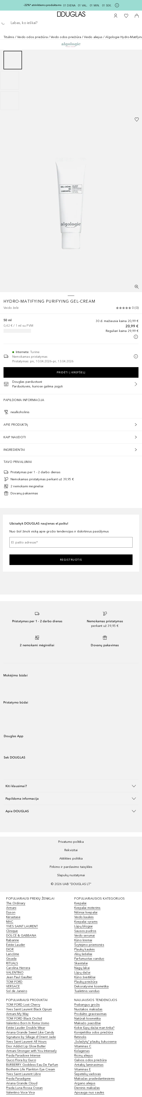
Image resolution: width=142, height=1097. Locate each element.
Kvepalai (80, 903)
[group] (71, 80)
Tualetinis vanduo (87, 991)
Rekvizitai (71, 850)
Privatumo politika (71, 842)
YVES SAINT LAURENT (22, 926)
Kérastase (13, 917)
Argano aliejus (84, 1083)
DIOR (10, 949)
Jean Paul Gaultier (19, 977)
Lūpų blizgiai (83, 926)
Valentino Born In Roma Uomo (27, 1023)
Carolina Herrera (18, 968)
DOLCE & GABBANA (21, 935)
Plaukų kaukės (84, 949)
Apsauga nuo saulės (89, 1092)
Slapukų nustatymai (71, 875)
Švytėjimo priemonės (89, 945)
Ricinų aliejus (83, 1055)
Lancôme (12, 954)
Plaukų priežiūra (85, 982)
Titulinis (9, 37)
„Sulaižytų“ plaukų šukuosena (95, 1042)
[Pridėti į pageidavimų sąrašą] (136, 119)
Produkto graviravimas (90, 1014)
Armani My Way (17, 1014)
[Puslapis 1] (13, 60)
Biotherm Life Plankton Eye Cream (30, 1069)
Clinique (12, 931)
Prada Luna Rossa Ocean (24, 1088)
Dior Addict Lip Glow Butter (26, 1046)
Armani (11, 908)
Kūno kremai (83, 940)
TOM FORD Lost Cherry (23, 1005)
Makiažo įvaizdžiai (87, 1023)
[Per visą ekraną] (136, 287)
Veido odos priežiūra (32, 37)
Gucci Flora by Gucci (21, 1060)
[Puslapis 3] (9, 100)
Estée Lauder (15, 945)
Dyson (10, 912)
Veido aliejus (93, 37)
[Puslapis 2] (9, 80)
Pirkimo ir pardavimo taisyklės (71, 867)
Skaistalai (81, 963)
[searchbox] (71, 23)
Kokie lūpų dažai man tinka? (94, 1028)
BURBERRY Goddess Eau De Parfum (32, 1065)
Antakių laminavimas (89, 1065)
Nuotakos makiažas (88, 1009)
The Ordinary (15, 903)
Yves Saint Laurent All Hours (26, 1042)
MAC (9, 922)
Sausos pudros (85, 931)
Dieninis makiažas (87, 1088)
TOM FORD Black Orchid (24, 1018)
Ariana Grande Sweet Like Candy (30, 1032)
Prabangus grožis (87, 1005)
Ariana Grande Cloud (21, 1083)
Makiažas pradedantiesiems (94, 1078)
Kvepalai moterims (87, 908)
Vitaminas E (82, 1069)
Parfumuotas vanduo (89, 959)
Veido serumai (84, 935)
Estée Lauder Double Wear (25, 1028)
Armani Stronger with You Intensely (31, 1051)
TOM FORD (14, 982)
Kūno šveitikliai (84, 977)
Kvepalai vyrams (86, 922)
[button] (71, 786)
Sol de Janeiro (16, 991)
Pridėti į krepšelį (71, 372)
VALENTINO (15, 972)
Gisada (11, 959)
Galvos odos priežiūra (90, 1060)
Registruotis (71, 559)
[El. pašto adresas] (71, 542)
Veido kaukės (84, 917)
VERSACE (13, 986)
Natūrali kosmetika (87, 1018)
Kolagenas (82, 1051)
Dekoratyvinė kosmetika (91, 986)
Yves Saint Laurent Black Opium (29, 1009)
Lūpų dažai (82, 972)
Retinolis (80, 1037)
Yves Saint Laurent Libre (23, 1074)
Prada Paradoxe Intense (23, 1055)
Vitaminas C (82, 1046)
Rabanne (12, 940)
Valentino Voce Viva (20, 1092)
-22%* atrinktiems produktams (42, 5)
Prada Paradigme (18, 1078)
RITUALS (12, 963)
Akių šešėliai (83, 954)
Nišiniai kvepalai (85, 912)
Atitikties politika (71, 858)
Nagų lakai (82, 968)
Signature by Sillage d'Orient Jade (31, 1037)
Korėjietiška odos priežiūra (93, 1032)
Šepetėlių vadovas (87, 1074)
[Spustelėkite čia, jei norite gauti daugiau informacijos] (117, 5)
